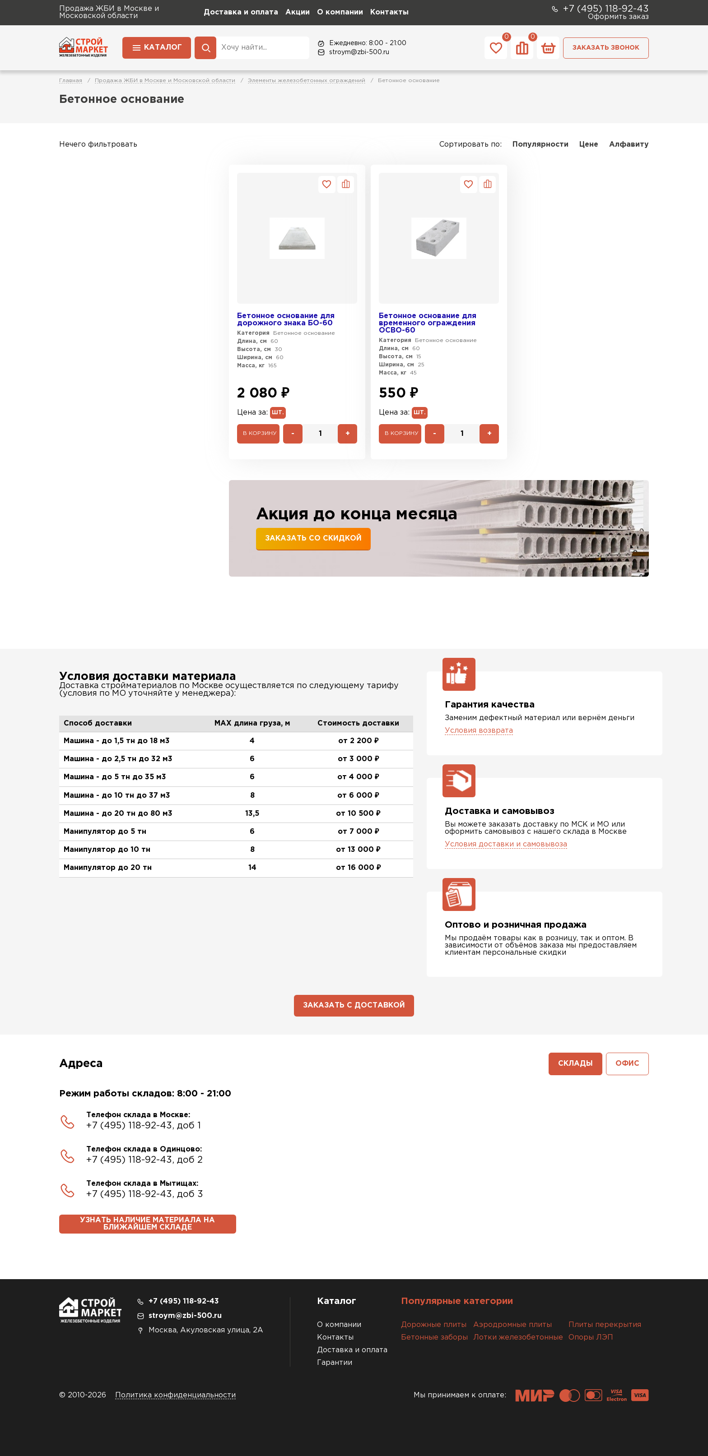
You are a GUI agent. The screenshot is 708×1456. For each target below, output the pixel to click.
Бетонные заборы (434, 1337)
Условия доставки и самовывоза (506, 844)
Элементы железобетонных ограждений (306, 80)
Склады (575, 1063)
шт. (278, 412)
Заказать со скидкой (313, 538)
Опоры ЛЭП (590, 1337)
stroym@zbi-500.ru (353, 52)
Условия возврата (479, 730)
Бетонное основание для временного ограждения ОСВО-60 (427, 323)
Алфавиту (629, 144)
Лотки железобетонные (518, 1337)
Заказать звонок (606, 48)
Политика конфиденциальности (175, 1395)
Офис (627, 1063)
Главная (70, 80)
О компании (340, 12)
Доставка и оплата (241, 12)
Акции (297, 12)
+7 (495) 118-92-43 (599, 9)
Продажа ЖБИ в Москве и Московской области (165, 80)
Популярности (540, 144)
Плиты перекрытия (604, 1325)
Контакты (389, 12)
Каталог (156, 46)
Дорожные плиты (433, 1325)
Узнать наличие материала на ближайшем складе (147, 1224)
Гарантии (334, 1362)
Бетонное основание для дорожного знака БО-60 (286, 320)
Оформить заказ (618, 17)
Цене (588, 144)
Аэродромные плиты (512, 1325)
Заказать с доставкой (354, 1005)
